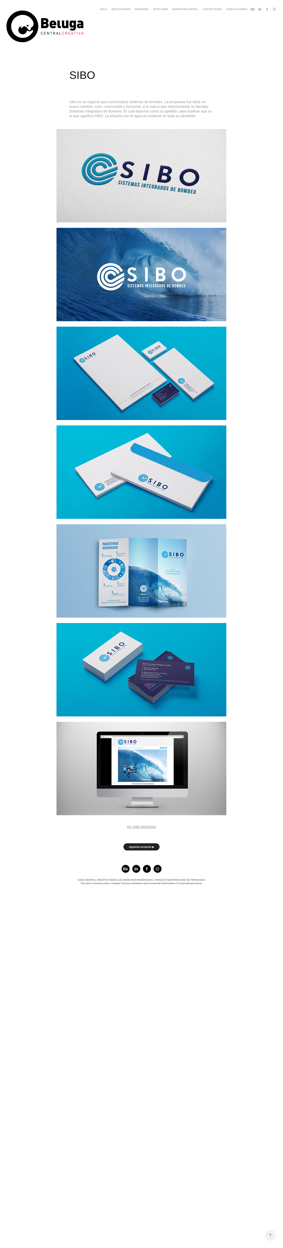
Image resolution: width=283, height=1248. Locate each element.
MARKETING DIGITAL (185, 9)
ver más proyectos (141, 827)
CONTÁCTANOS (212, 9)
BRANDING (142, 9)
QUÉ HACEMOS (120, 9)
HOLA (103, 9)
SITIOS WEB (160, 9)
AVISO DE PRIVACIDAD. (192, 880)
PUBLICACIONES (237, 9)
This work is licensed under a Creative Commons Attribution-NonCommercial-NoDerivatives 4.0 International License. (141, 883)
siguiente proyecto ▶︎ (141, 846)
